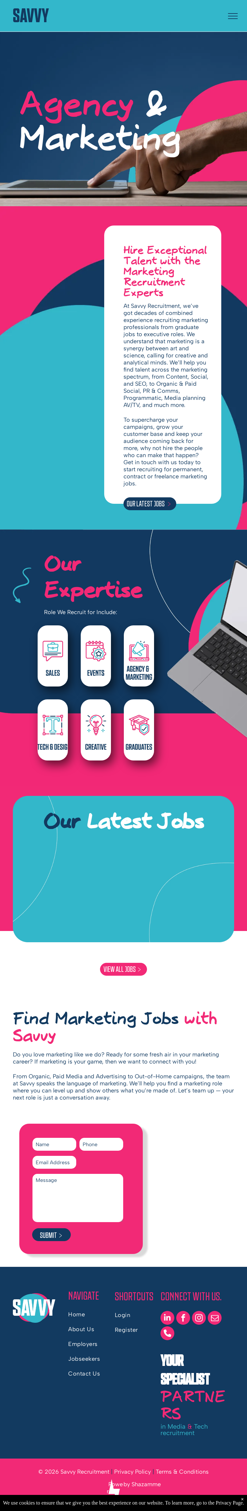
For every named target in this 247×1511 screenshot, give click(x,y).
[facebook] (183, 1318)
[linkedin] (167, 1318)
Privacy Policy (132, 1471)
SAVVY (31, 16)
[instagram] (199, 1318)
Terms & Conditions (182, 1471)
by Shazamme (142, 1484)
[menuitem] (91, 1314)
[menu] (232, 16)
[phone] (167, 1334)
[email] (215, 1318)
